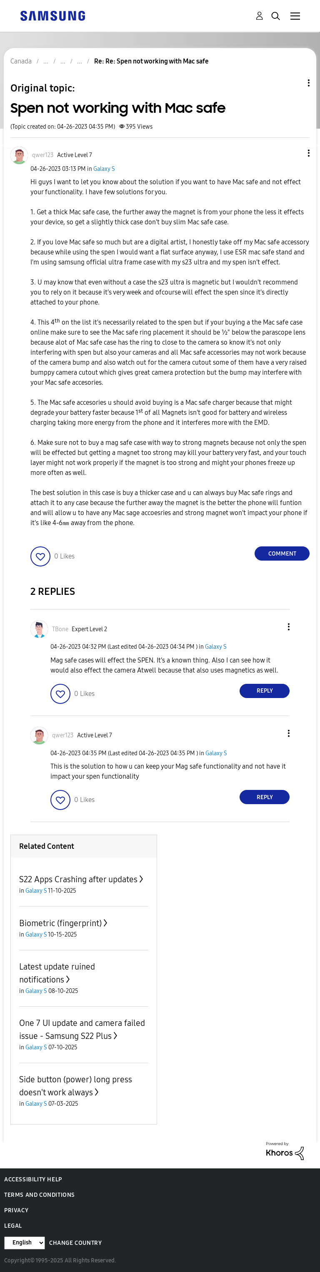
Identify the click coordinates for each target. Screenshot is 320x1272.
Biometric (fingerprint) (60, 923)
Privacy (16, 1210)
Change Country (75, 1243)
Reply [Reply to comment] (265, 690)
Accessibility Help (33, 1179)
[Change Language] (24, 1242)
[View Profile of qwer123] (43, 155)
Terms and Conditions (39, 1194)
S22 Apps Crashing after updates (78, 879)
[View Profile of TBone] (60, 629)
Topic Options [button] (295, 82)
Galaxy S (104, 169)
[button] (295, 153)
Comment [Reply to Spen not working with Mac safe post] (282, 553)
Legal (13, 1225)
